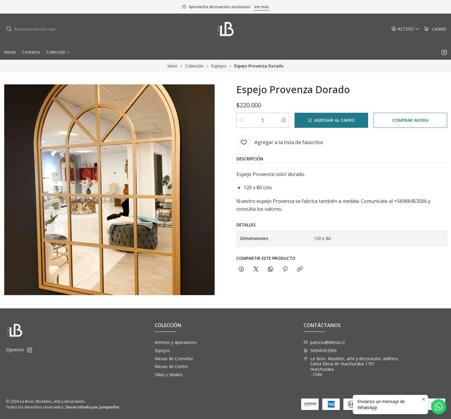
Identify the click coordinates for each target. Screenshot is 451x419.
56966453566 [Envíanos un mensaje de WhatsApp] (320, 350)
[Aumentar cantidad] (284, 120)
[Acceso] (405, 29)
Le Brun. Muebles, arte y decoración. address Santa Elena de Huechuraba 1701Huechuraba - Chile (351, 366)
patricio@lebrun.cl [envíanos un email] (324, 342)
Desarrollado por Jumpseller (92, 407)
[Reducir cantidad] (242, 120)
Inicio (172, 66)
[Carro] (435, 29)
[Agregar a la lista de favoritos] (279, 142)
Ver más (261, 6)
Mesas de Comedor (174, 358)
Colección (194, 66)
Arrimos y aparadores (176, 342)
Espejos (218, 66)
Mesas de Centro (171, 366)
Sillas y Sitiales (168, 374)
